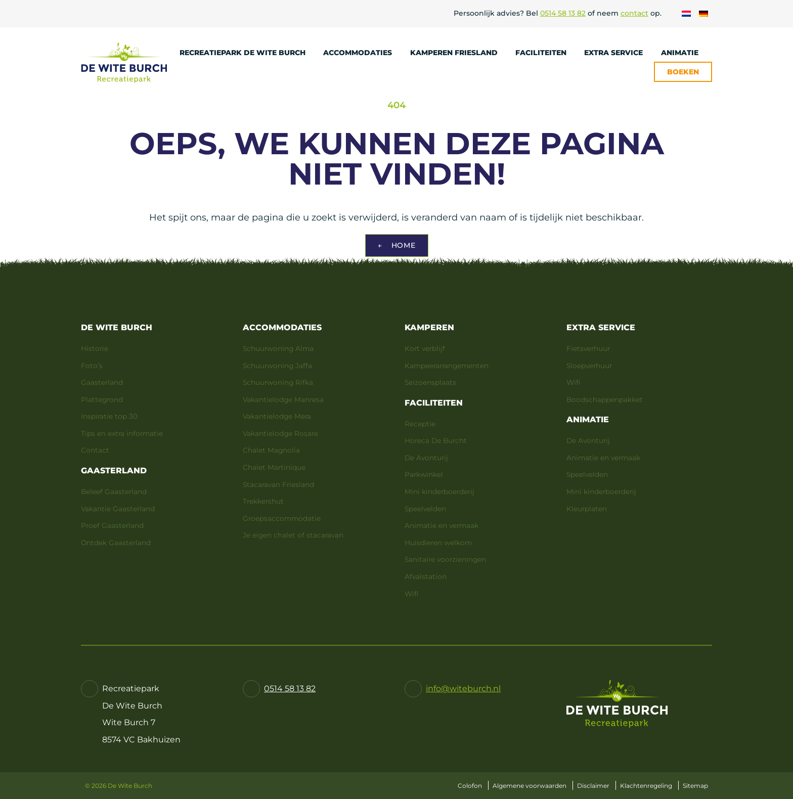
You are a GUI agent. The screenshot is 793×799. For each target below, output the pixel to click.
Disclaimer (593, 785)
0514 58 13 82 (563, 13)
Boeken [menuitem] (683, 71)
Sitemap (695, 785)
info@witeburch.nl (463, 688)
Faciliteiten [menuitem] (545, 52)
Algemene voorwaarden (529, 785)
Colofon (470, 785)
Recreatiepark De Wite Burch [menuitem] (247, 52)
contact (634, 13)
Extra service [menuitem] (618, 52)
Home (397, 245)
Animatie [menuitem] (684, 52)
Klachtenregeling (646, 785)
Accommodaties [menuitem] (362, 52)
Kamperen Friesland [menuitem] (458, 52)
